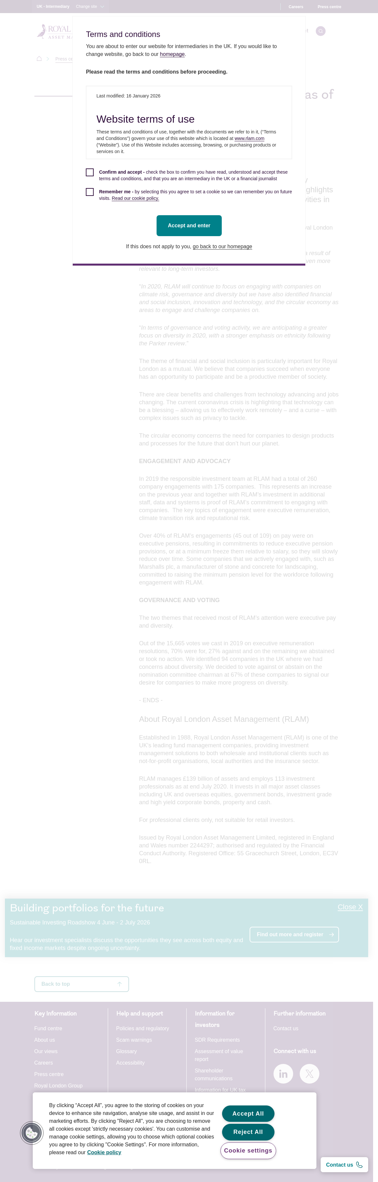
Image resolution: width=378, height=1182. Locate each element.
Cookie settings (248, 1150)
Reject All (248, 1132)
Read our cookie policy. (136, 198)
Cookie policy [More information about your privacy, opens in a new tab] (104, 1152)
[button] (31, 1132)
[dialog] (190, 141)
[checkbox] (190, 179)
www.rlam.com (251, 138)
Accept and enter (190, 225)
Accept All (248, 1113)
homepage (173, 54)
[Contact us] (344, 1165)
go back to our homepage (223, 246)
